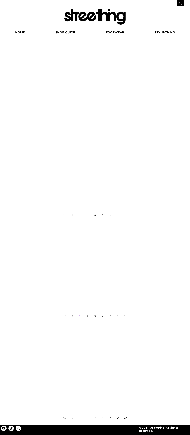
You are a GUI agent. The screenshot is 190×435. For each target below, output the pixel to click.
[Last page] (125, 215)
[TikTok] (11, 428)
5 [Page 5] (110, 215)
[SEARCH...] (161, 3)
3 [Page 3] (95, 215)
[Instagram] (18, 428)
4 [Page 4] (102, 215)
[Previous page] (72, 215)
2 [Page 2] (87, 215)
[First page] (64, 215)
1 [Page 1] (79, 215)
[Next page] (118, 215)
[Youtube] (4, 428)
